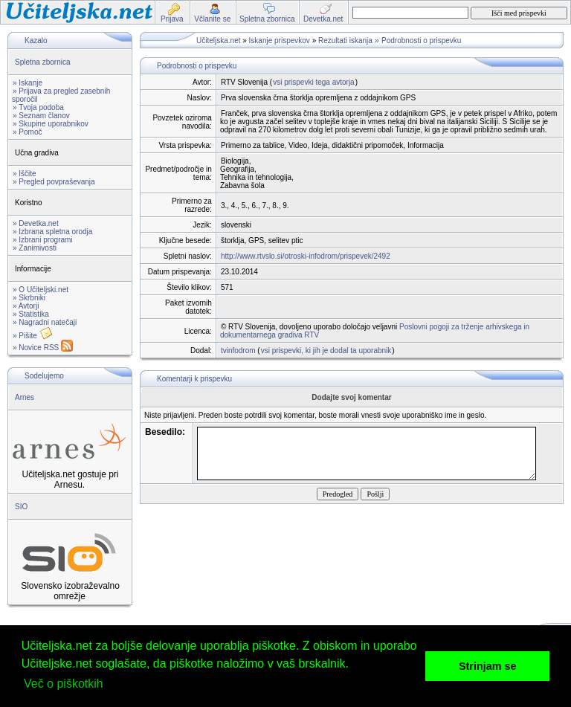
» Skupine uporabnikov (50, 124)
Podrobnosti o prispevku (421, 40)
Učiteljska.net (218, 40)
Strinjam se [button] (488, 666)
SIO (21, 507)
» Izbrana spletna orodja (52, 231)
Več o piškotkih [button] (63, 683)
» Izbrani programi (43, 240)
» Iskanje (27, 83)
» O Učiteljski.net (40, 289)
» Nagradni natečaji (45, 322)
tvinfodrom (238, 350)
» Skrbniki (29, 298)
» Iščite (24, 174)
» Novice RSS (43, 347)
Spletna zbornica (43, 62)
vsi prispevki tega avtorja (314, 82)
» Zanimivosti (35, 248)
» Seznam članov (41, 116)
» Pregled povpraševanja (54, 182)
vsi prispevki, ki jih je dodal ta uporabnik (326, 350)
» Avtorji (26, 306)
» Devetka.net (36, 223)
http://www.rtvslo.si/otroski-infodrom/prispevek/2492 (305, 256)
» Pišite (33, 336)
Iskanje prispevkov (279, 40)
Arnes (24, 397)
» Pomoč (27, 132)
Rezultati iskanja (345, 40)
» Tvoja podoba (38, 107)
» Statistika (31, 314)
